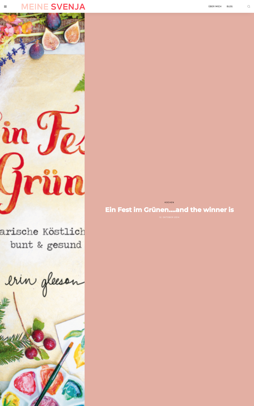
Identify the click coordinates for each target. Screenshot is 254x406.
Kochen (169, 202)
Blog (230, 6)
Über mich (215, 6)
